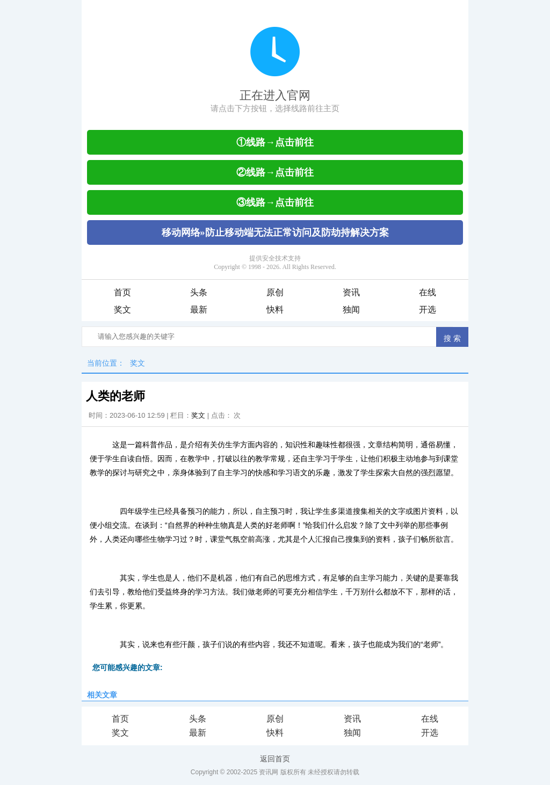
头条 (198, 292)
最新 (198, 309)
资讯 (351, 292)
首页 (122, 292)
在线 (427, 292)
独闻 (351, 309)
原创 (275, 292)
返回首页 (275, 758)
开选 (427, 309)
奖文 (122, 309)
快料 (275, 309)
